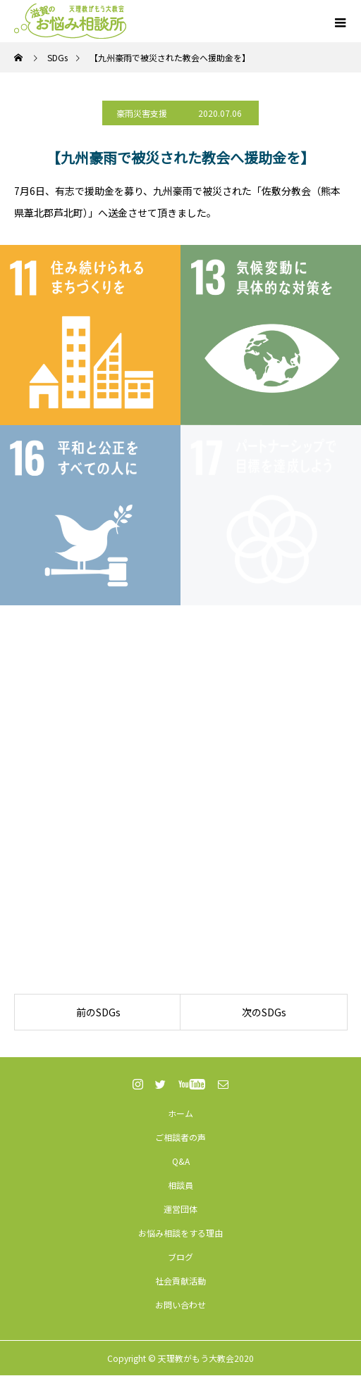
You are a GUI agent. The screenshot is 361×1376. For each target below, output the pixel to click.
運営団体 (180, 1209)
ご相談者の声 (180, 1137)
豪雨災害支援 (141, 113)
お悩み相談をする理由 (180, 1233)
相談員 (180, 1185)
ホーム (180, 1113)
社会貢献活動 (180, 1281)
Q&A (181, 1161)
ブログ (180, 1257)
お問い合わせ (180, 1305)
